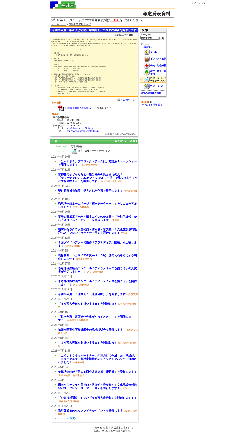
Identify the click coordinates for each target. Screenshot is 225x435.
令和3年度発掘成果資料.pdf (75, 108)
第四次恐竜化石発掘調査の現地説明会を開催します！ (92, 329)
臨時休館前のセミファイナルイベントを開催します (90, 410)
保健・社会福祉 (158, 65)
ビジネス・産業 (158, 58)
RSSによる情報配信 (152, 103)
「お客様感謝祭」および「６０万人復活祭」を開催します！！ (97, 397)
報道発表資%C (123, 430)
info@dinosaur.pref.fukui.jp (80, 128)
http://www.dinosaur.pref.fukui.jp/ (83, 131)
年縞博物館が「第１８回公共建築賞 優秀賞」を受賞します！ (97, 371)
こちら (115, 20)
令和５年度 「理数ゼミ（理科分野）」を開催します (92, 294)
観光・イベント (158, 86)
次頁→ (73, 418)
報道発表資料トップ (80, 24)
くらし (153, 51)
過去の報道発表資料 (151, 93)
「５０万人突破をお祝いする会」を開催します (87, 303)
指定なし (148, 46)
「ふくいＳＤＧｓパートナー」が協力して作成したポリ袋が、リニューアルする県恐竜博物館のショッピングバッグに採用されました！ (97, 359)
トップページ (58, 24)
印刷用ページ (128, 100)
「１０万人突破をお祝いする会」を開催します (87, 342)
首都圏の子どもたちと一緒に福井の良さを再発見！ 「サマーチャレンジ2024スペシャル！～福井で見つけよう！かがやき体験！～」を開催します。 (120, 178)
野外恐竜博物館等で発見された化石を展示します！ (90, 190)
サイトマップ (198, 3)
